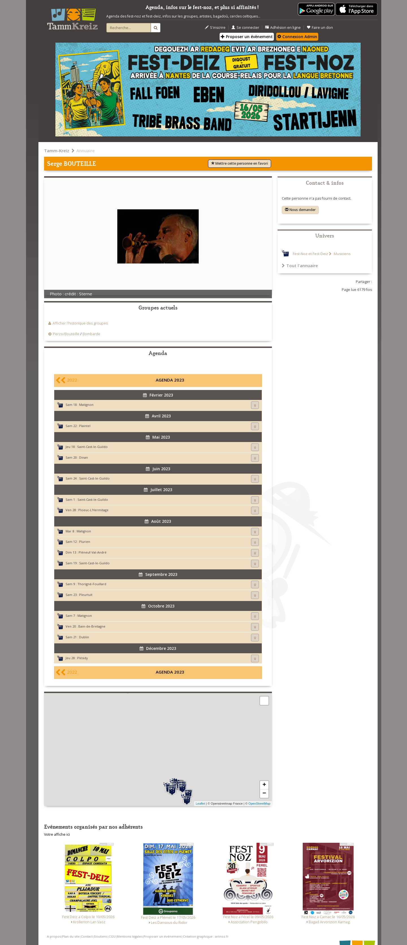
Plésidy (82, 658)
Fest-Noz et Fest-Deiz (310, 253)
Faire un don (320, 27)
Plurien (84, 541)
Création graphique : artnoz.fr (206, 936)
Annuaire (85, 150)
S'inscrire (215, 27)
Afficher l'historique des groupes (80, 323)
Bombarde (91, 334)
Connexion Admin (297, 36)
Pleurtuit (85, 595)
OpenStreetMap (259, 803)
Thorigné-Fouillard (91, 584)
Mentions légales (129, 936)
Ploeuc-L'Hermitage (93, 510)
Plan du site (71, 936)
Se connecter (245, 27)
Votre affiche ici (57, 834)
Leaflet (200, 803)
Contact (87, 936)
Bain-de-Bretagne (91, 626)
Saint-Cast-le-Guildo (92, 447)
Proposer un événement (163, 936)
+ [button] (264, 785)
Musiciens (341, 253)
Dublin (84, 637)
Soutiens (100, 936)
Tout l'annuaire (300, 265)
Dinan (83, 457)
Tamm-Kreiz (56, 150)
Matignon (86, 404)
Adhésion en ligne (283, 27)
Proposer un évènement (247, 36)
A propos (54, 936)
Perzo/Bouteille (66, 334)
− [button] (264, 793)
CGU (112, 936)
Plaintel (84, 426)
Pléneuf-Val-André (93, 552)
